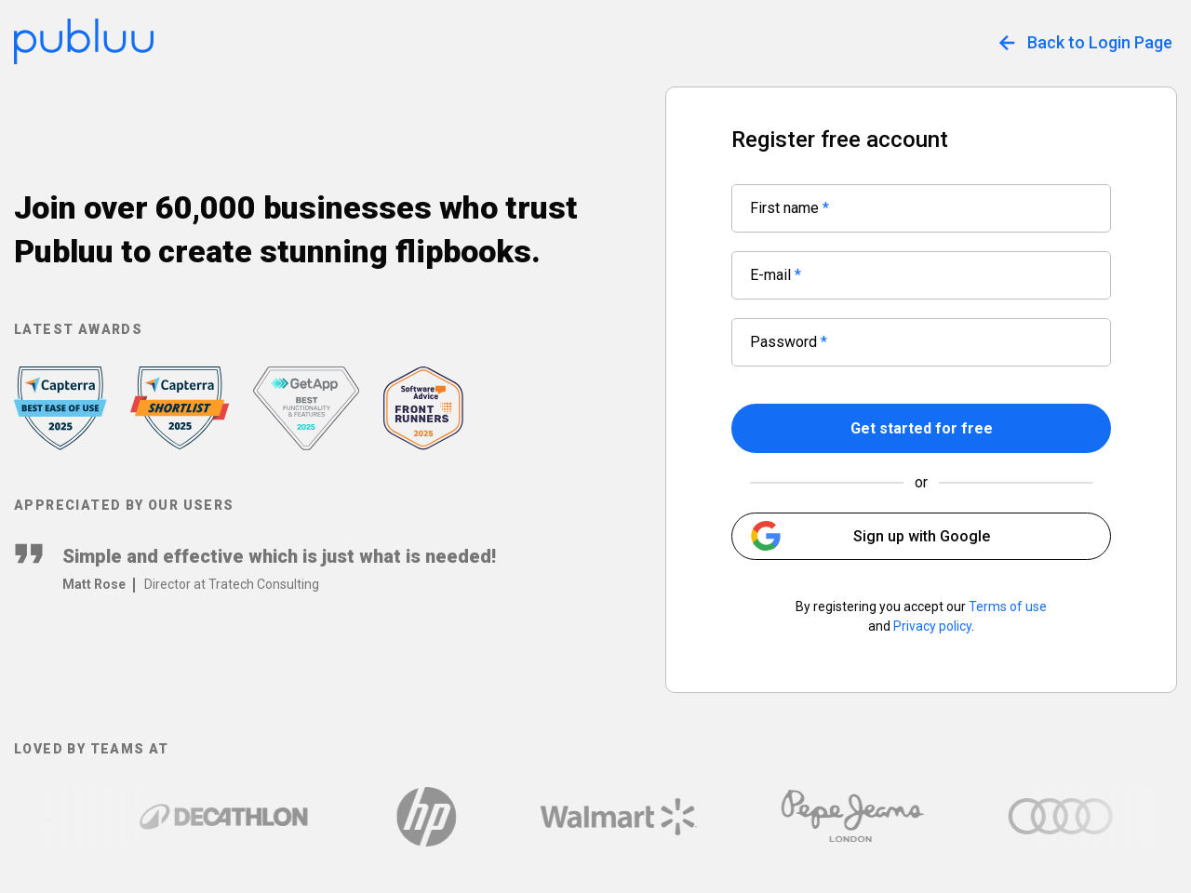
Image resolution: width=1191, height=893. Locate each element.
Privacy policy (932, 626)
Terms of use (1008, 606)
